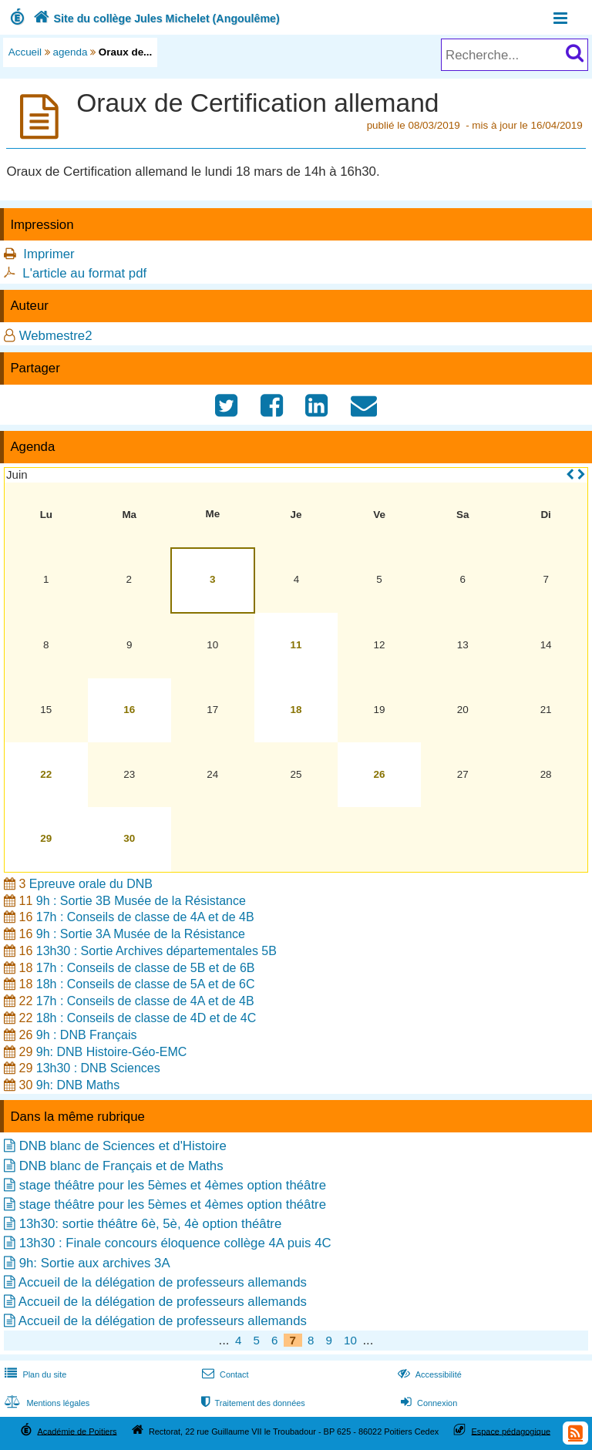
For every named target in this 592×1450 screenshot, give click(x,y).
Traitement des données (251, 1403)
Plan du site (34, 1374)
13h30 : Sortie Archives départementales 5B (156, 950)
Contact (224, 1374)
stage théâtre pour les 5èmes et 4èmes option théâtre (172, 1185)
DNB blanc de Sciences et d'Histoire (123, 1146)
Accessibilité (428, 1374)
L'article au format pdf (84, 273)
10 (350, 1340)
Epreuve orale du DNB (91, 883)
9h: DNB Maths (77, 1085)
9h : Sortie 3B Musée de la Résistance (141, 900)
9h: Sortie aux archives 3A (94, 1263)
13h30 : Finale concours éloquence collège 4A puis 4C (175, 1243)
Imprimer (48, 254)
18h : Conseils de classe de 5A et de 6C (145, 984)
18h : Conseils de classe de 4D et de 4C (146, 1017)
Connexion (427, 1403)
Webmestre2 (55, 335)
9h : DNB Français (86, 1034)
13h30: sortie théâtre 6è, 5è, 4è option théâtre (150, 1223)
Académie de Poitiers (76, 1430)
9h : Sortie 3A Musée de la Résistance (140, 933)
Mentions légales (45, 1403)
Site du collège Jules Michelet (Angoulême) (155, 18)
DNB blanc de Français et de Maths (121, 1166)
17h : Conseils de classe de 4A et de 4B (145, 916)
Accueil (25, 52)
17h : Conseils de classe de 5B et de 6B (145, 967)
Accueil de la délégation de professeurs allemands (162, 1282)
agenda (70, 52)
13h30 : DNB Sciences (98, 1068)
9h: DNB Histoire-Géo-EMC (111, 1051)
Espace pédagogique (511, 1430)
